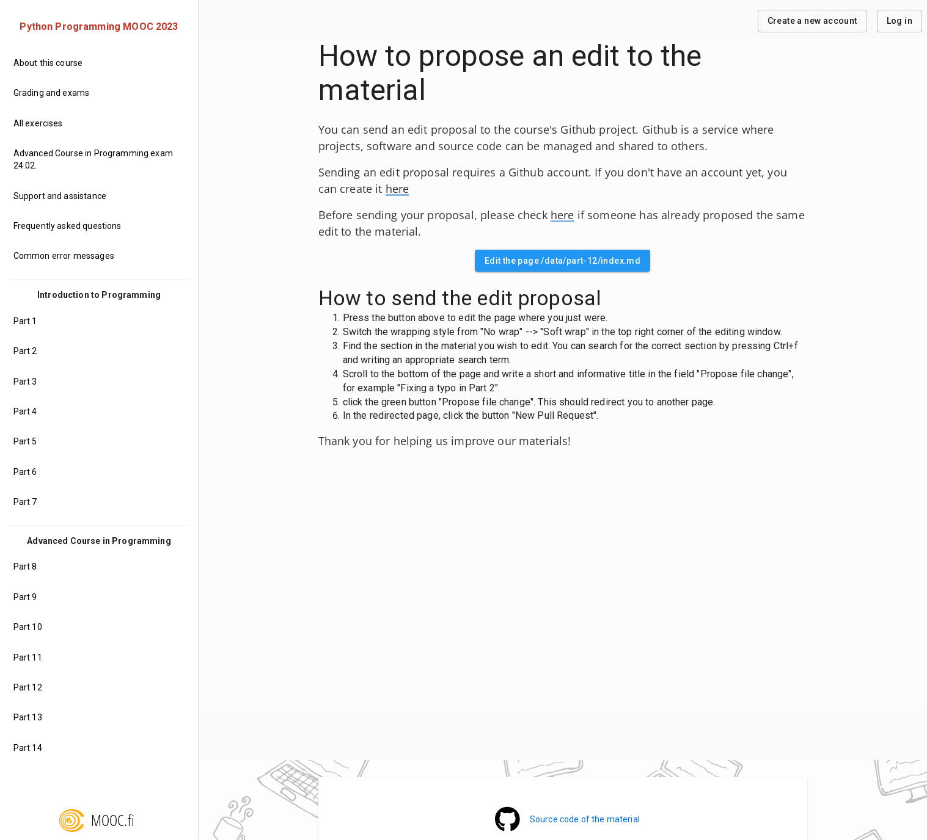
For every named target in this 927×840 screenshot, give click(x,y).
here (397, 188)
